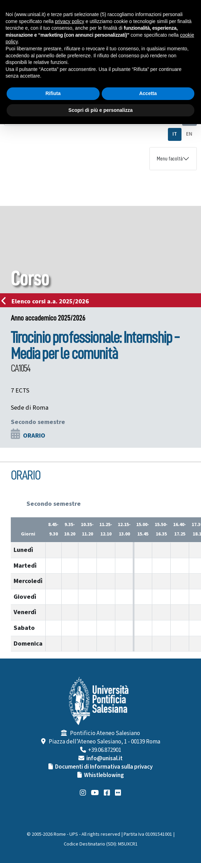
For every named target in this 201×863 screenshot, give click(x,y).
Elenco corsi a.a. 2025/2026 (47, 301)
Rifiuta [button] (53, 93)
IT (174, 134)
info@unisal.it (104, 758)
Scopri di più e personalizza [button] (100, 110)
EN (189, 134)
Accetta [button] (148, 93)
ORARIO (34, 435)
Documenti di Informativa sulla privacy (104, 767)
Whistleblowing (104, 775)
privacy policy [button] (69, 21)
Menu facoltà (170, 158)
